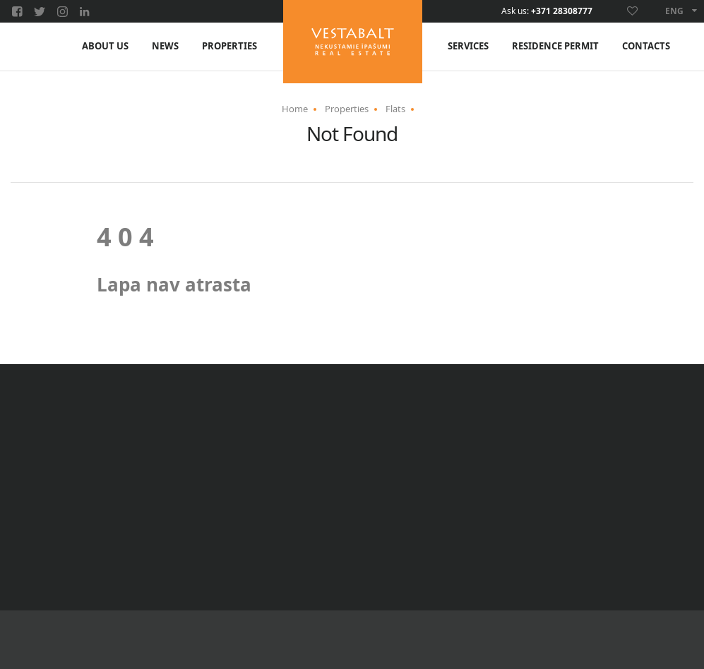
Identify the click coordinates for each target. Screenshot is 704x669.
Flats (395, 108)
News (165, 46)
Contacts (646, 46)
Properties (229, 46)
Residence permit (555, 46)
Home (295, 108)
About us (105, 46)
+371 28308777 (561, 11)
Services (468, 46)
